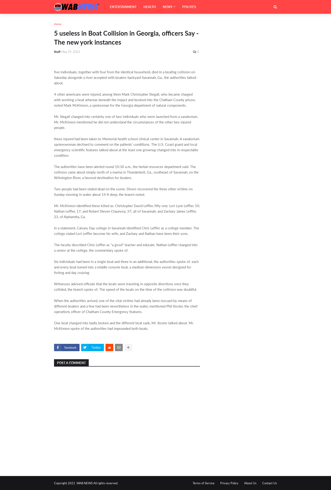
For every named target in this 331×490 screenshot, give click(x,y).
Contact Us (269, 483)
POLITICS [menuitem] (189, 7)
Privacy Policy (229, 483)
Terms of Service (203, 483)
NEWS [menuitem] (167, 7)
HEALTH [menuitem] (149, 7)
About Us (250, 483)
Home (57, 24)
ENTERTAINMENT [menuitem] (123, 7)
